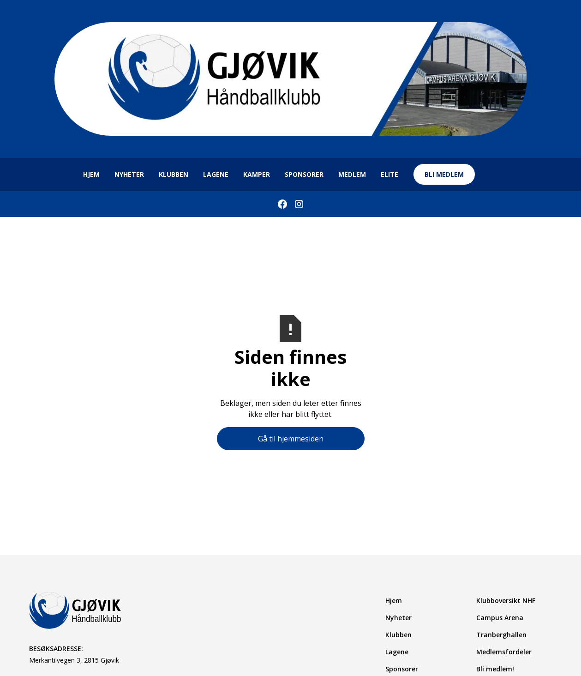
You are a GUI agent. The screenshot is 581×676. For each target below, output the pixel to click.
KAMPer (256, 174)
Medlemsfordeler (504, 651)
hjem (91, 174)
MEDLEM (352, 174)
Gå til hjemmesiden (290, 439)
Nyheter (398, 617)
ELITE (389, 174)
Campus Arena (499, 617)
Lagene (396, 651)
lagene (215, 174)
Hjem (393, 600)
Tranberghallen (501, 634)
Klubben (173, 174)
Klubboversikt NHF (505, 600)
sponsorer (304, 174)
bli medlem (444, 174)
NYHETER (129, 174)
